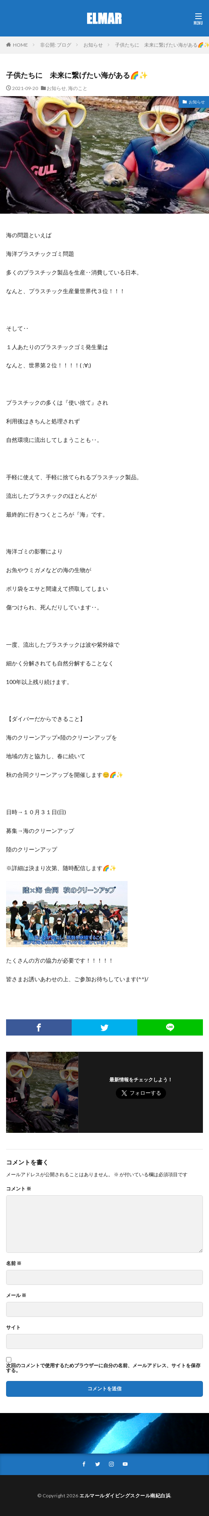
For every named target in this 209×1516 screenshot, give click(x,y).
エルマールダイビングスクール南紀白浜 (125, 1495)
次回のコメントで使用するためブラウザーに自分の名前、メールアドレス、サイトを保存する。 (103, 1368)
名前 (13, 1263)
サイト (13, 1327)
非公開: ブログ (55, 45)
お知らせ (93, 45)
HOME (20, 45)
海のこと (77, 88)
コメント (18, 1188)
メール (16, 1295)
